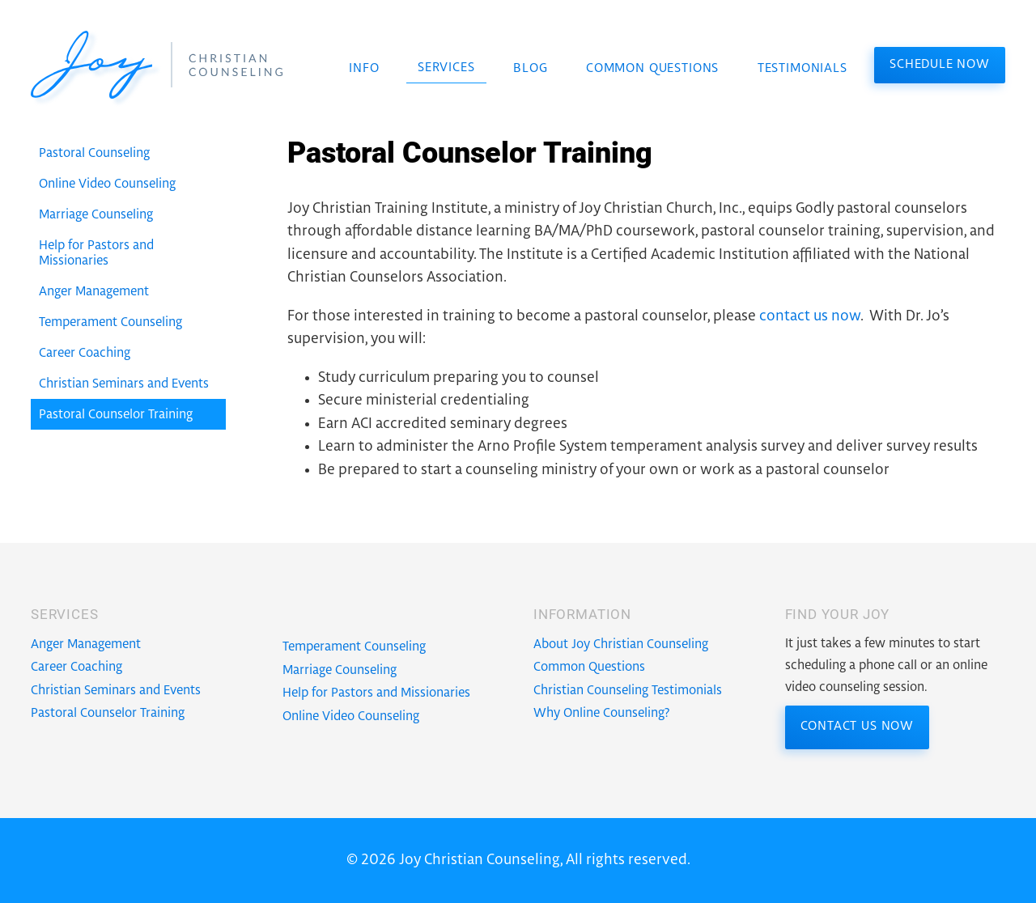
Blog (530, 68)
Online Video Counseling (350, 716)
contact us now (809, 316)
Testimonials (802, 68)
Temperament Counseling (354, 647)
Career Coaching (76, 667)
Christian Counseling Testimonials (627, 691)
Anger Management (86, 644)
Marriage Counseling (339, 670)
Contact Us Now (857, 726)
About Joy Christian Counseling (620, 644)
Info (364, 68)
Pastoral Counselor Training (108, 713)
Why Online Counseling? (601, 713)
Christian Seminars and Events (116, 691)
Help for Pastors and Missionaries (376, 693)
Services (446, 67)
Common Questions (652, 68)
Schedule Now (940, 64)
